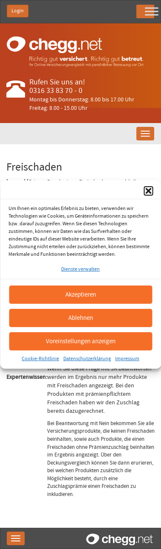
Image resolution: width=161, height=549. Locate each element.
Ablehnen (80, 318)
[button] (148, 191)
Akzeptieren (80, 294)
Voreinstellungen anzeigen (81, 341)
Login (17, 11)
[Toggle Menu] (151, 11)
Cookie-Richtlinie (40, 359)
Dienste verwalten (80, 269)
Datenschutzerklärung (87, 359)
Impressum (127, 359)
